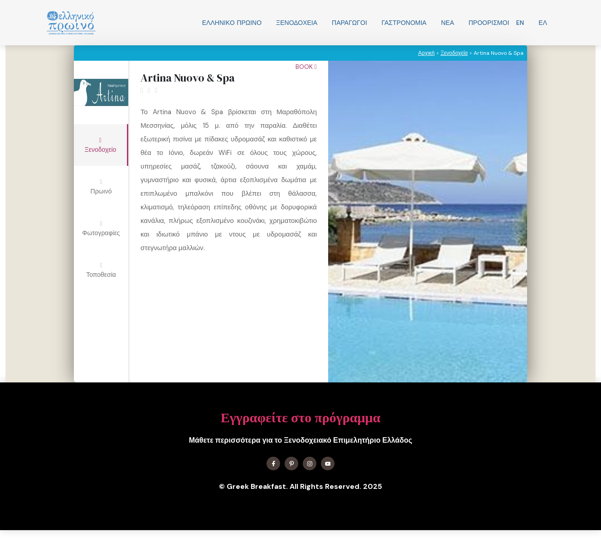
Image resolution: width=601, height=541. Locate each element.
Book (306, 67)
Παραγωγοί (349, 23)
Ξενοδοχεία (296, 23)
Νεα (447, 23)
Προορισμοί (489, 23)
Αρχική (426, 53)
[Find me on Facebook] (273, 463)
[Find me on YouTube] (327, 463)
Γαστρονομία (404, 23)
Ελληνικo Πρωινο (232, 23)
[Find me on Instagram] (309, 463)
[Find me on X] (291, 463)
